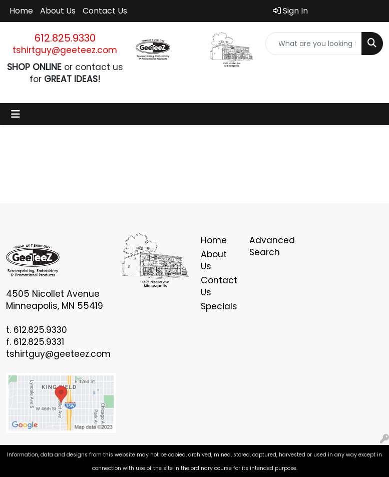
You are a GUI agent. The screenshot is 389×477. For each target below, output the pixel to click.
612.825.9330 (65, 38)
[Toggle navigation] (15, 114)
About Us (58, 11)
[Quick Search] (313, 43)
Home (21, 11)
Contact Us (105, 11)
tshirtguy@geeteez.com (65, 50)
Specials (219, 306)
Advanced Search (267, 246)
